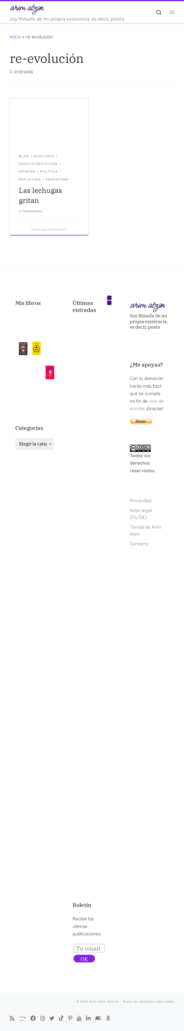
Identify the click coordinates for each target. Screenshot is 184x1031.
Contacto (139, 544)
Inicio (15, 37)
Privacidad (140, 500)
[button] (109, 298)
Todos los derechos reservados (142, 463)
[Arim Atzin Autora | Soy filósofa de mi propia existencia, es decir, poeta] (27, 8)
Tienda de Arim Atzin (145, 530)
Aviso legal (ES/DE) (141, 513)
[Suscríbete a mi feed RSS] (12, 1018)
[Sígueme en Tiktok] (61, 1018)
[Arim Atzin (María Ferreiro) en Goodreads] (98, 1018)
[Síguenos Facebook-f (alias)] (33, 1018)
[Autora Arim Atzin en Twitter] (51, 1018)
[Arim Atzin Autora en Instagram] (42, 1018)
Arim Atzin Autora (103, 1002)
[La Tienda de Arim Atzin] (22, 1018)
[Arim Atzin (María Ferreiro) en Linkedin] (88, 1018)
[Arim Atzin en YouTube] (79, 1018)
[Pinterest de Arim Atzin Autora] (70, 1018)
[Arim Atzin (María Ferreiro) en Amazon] (108, 1018)
